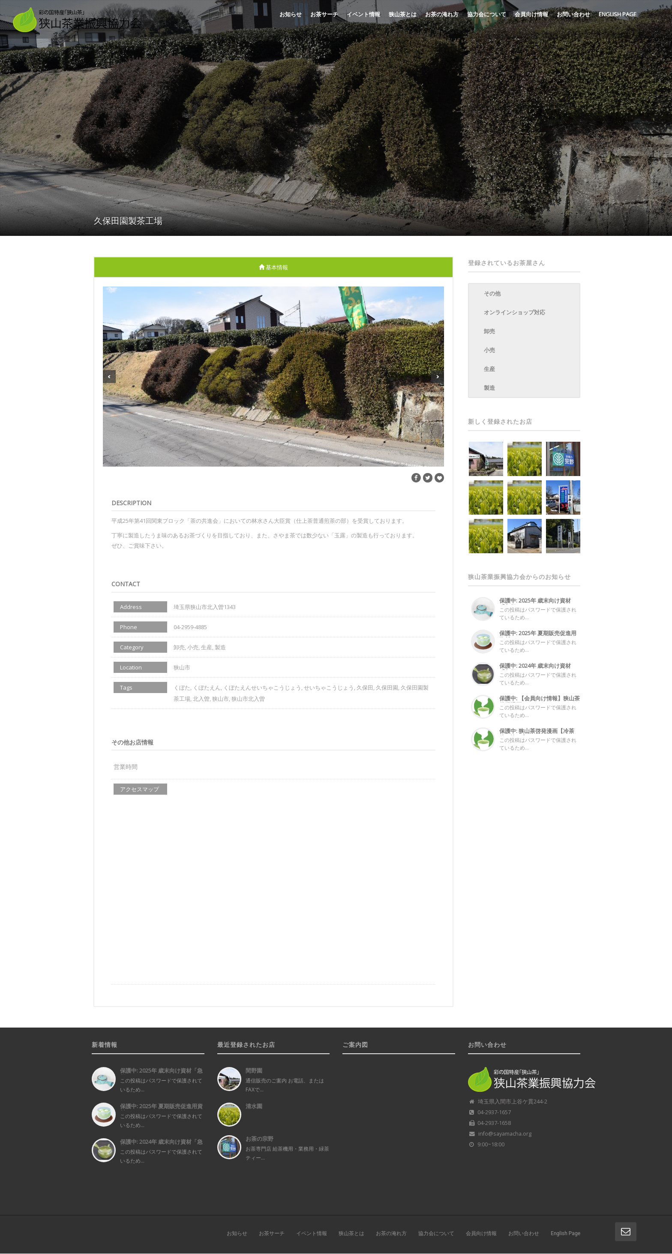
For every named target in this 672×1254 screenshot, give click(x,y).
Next (437, 376)
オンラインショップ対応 (514, 312)
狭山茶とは (403, 14)
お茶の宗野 (259, 1138)
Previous (109, 376)
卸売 (489, 331)
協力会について (486, 14)
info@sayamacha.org (504, 1133)
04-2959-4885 (190, 627)
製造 (489, 388)
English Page (617, 14)
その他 (492, 293)
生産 (489, 369)
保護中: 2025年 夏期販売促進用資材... (537, 636)
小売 (489, 350)
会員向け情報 (531, 14)
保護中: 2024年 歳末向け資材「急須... (535, 669)
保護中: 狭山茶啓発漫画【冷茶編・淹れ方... (536, 734)
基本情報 (273, 267)
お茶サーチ (324, 14)
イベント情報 (363, 14)
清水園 (254, 1106)
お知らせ (290, 14)
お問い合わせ (573, 14)
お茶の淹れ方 (442, 14)
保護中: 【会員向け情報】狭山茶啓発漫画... (539, 701)
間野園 (254, 1070)
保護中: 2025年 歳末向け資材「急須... (535, 604)
